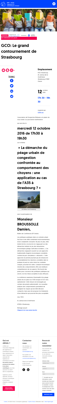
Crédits (5, 401)
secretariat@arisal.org (27, 351)
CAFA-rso (40, 112)
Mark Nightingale (49, 401)
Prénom (44, 366)
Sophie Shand (31, 401)
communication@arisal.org (29, 358)
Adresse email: (46, 361)
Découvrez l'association (8, 388)
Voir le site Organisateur (14, 35)
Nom (43, 372)
